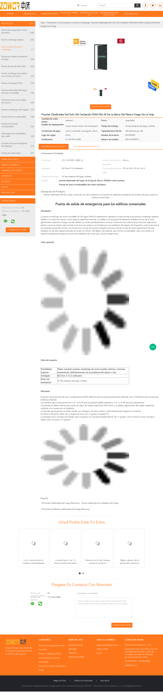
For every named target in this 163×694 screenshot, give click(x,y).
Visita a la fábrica (10, 165)
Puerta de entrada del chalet (17, 66)
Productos (29, 14)
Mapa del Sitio (60, 681)
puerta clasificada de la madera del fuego (100, 503)
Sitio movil (104, 681)
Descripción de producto (87, 147)
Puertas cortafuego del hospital (17, 109)
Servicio (73, 653)
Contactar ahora (100, 107)
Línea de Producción (107, 645)
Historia (73, 649)
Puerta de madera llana (17, 153)
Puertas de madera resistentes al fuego (17, 58)
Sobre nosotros (49, 14)
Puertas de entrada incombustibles (17, 125)
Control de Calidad (11, 170)
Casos (4, 187)
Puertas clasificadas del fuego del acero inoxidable (17, 91)
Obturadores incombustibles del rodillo (17, 135)
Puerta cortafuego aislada (17, 39)
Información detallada (53, 147)
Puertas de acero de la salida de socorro (17, 101)
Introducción (76, 645)
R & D (99, 653)
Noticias (5, 182)
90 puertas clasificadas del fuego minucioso (60, 503)
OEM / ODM (102, 649)
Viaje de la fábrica (69, 14)
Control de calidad (89, 14)
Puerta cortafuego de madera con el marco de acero (17, 75)
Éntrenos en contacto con (109, 14)
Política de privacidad (83, 681)
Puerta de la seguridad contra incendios (17, 31)
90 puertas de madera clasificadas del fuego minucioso (65, 509)
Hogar (10, 14)
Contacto (6, 176)
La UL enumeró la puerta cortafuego (17, 48)
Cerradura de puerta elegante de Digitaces (17, 144)
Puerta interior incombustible (17, 116)
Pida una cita (131, 14)
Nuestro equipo (77, 657)
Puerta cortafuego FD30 (17, 83)
